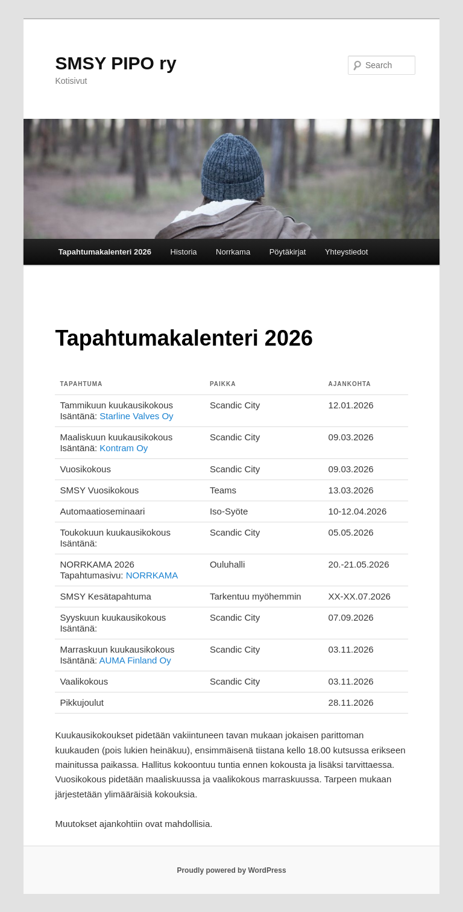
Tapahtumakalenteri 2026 (104, 251)
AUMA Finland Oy (135, 660)
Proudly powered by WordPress (231, 870)
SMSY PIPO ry (115, 63)
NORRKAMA (152, 575)
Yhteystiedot (346, 251)
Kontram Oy (123, 448)
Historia (184, 251)
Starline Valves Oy (136, 416)
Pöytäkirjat (287, 251)
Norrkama (233, 251)
